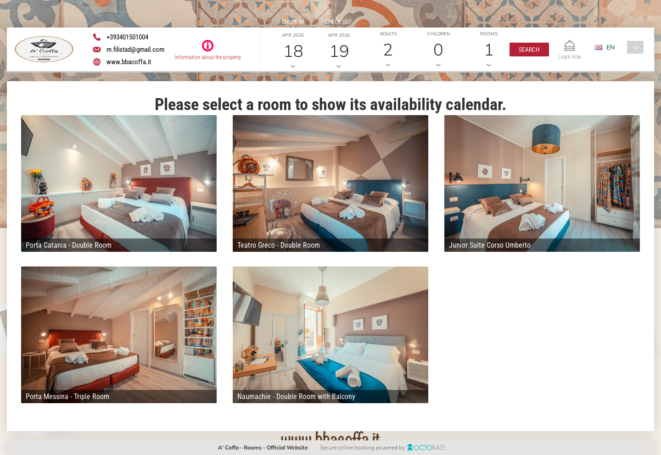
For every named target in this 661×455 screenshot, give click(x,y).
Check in (292, 22)
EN (610, 47)
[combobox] (622, 47)
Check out (338, 22)
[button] (529, 49)
